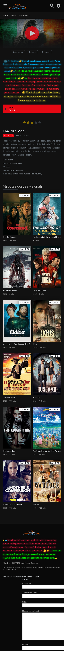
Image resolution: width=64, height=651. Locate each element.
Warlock (36, 504)
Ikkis (35, 344)
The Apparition (9, 451)
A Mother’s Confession (12, 504)
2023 (8, 167)
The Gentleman (39, 290)
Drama (19, 163)
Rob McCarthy (36, 174)
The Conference (9, 237)
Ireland (10, 160)
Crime (14, 163)
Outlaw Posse (9, 397)
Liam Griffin (12, 174)
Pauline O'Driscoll (24, 174)
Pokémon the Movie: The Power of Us (47, 451)
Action (9, 163)
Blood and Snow (10, 290)
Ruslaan (36, 397)
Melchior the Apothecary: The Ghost (17, 344)
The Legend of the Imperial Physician (47, 237)
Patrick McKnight (16, 170)
